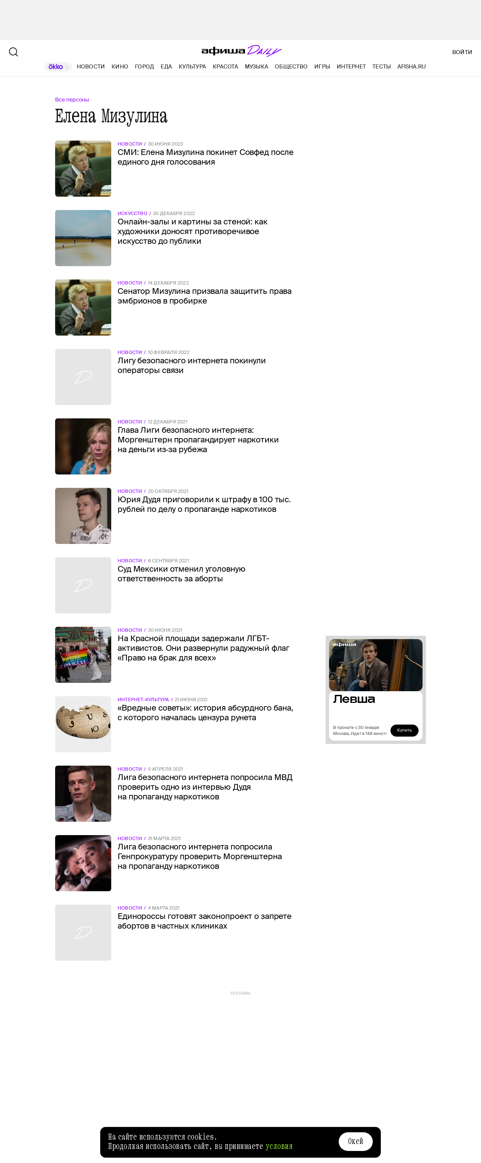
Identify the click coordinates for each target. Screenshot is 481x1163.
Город (144, 66)
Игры (322, 66)
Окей (355, 1141)
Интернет (351, 66)
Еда (166, 66)
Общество (291, 66)
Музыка (256, 66)
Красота (225, 66)
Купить (404, 730)
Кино (120, 66)
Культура (192, 66)
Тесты (381, 66)
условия (279, 1146)
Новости (91, 66)
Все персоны (72, 99)
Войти (462, 52)
